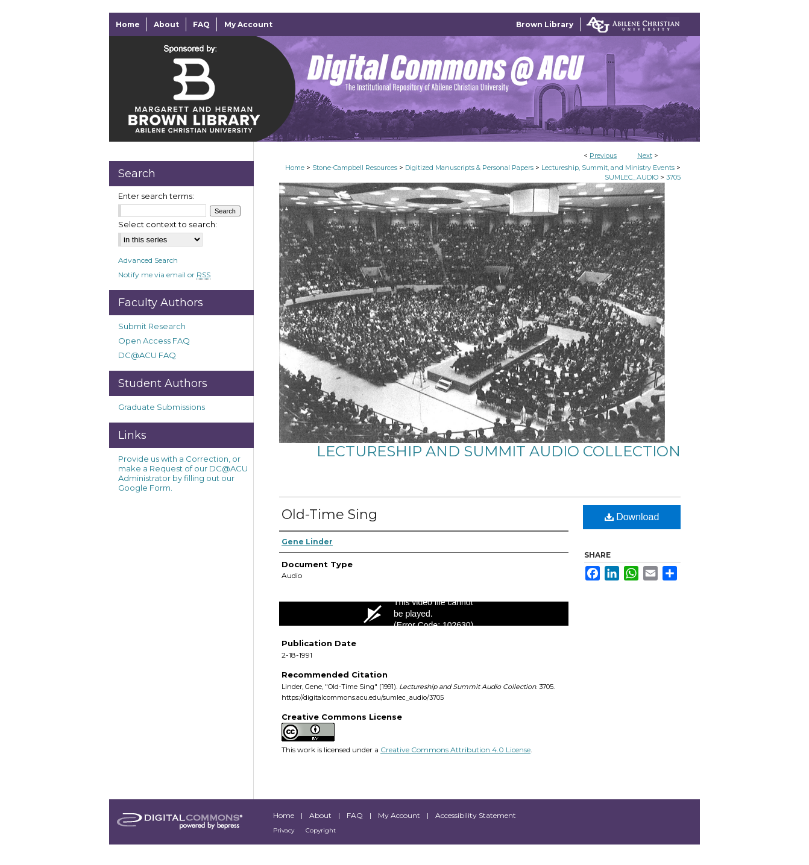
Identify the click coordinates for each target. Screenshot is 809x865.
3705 (673, 177)
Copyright (321, 830)
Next (644, 155)
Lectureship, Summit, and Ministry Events (608, 167)
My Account (400, 815)
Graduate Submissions (161, 407)
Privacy (284, 830)
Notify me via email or (164, 274)
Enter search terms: (156, 196)
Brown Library (544, 24)
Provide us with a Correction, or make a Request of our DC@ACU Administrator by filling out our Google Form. (183, 473)
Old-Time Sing (329, 514)
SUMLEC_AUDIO (631, 177)
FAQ (356, 815)
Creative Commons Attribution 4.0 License (455, 749)
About (321, 815)
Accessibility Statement (475, 815)
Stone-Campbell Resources (354, 167)
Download (632, 517)
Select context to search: (167, 224)
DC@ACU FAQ (147, 355)
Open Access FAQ (154, 340)
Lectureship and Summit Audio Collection (498, 451)
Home (294, 167)
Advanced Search (148, 260)
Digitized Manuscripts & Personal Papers (469, 167)
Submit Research (152, 326)
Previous (603, 155)
